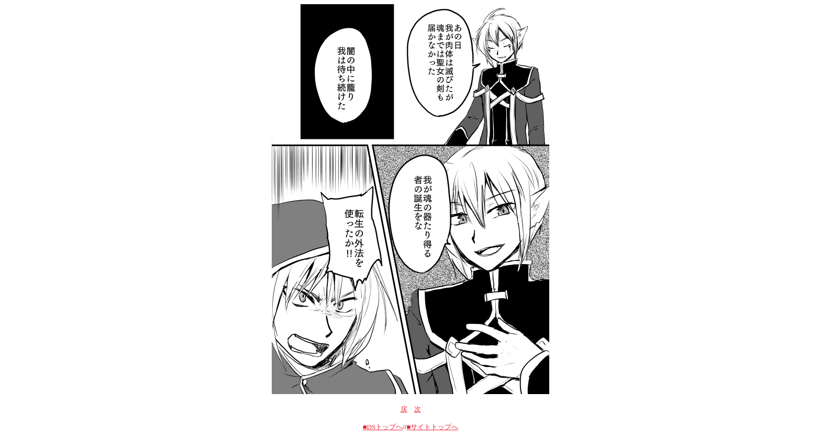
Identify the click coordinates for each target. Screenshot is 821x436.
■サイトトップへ (432, 427)
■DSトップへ (383, 427)
